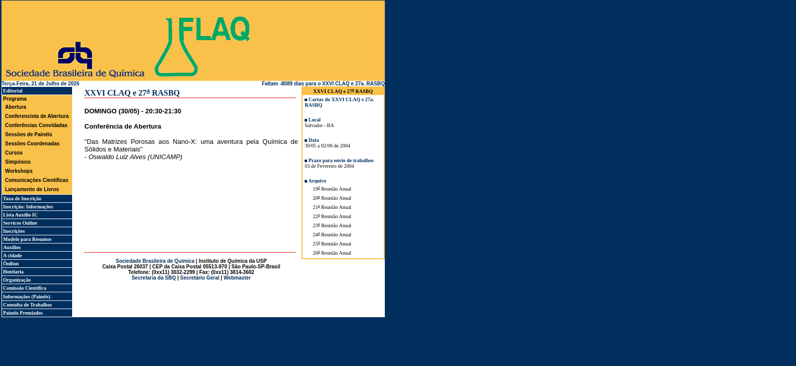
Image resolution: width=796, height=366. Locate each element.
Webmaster (237, 278)
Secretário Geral (199, 278)
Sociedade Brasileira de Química (155, 261)
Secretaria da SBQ (153, 278)
